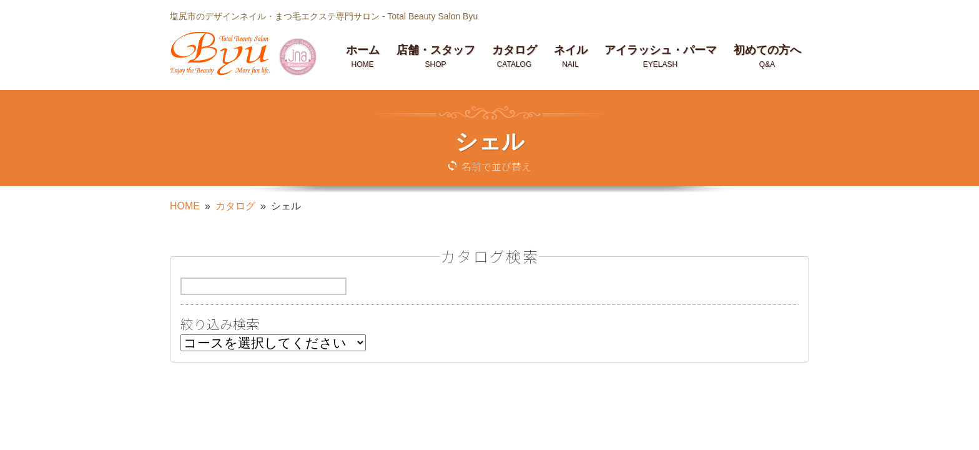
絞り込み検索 (219, 323)
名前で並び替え (496, 166)
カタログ (235, 206)
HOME (185, 206)
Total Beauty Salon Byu (432, 16)
